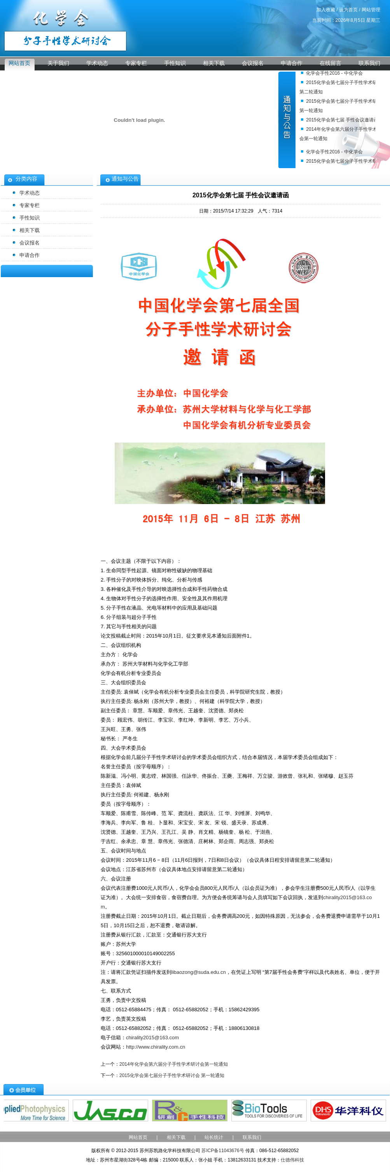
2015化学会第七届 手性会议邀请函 (342, 120)
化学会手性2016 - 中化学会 (334, 73)
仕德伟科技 (292, 1160)
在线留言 (330, 63)
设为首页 (348, 9)
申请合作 (292, 63)
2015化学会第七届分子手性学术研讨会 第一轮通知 (171, 1075)
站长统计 (214, 1137)
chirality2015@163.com (152, 1037)
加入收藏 (326, 9)
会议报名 (253, 63)
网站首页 (19, 63)
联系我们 (369, 63)
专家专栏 (136, 63)
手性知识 (175, 63)
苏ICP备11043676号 (222, 1150)
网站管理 (371, 9)
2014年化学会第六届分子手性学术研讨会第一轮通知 (173, 1064)
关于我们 (58, 63)
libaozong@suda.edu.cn (198, 972)
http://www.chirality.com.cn (155, 1047)
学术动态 (97, 63)
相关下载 (214, 63)
